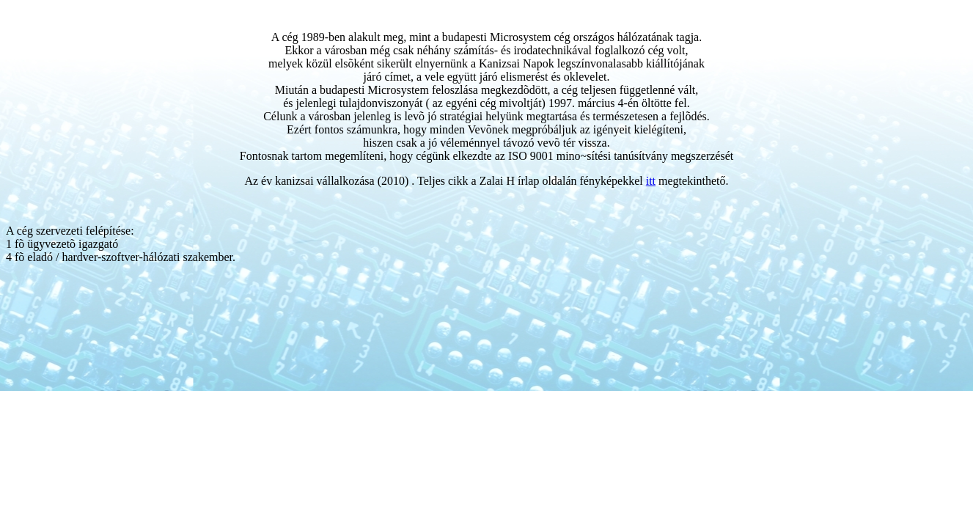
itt (651, 181)
